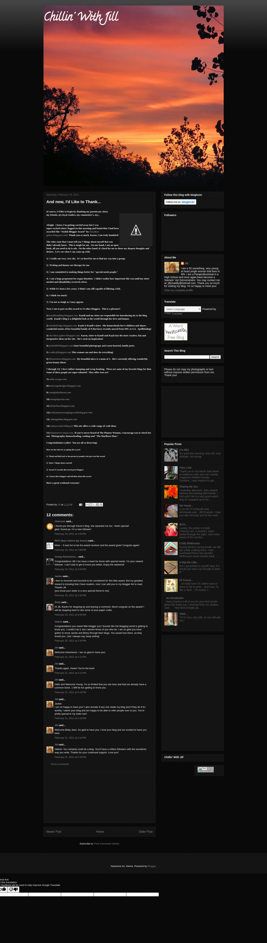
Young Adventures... (66, 556)
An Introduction (175, 598)
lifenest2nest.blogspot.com (62, 358)
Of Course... (186, 580)
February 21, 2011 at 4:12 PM (70, 692)
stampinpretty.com (59, 399)
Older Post (146, 831)
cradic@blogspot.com (60, 352)
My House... (186, 505)
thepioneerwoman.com (61, 432)
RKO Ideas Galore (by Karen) (71, 540)
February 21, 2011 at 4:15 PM (70, 757)
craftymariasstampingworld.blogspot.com (71, 412)
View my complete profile (178, 290)
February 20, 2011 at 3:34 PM (70, 640)
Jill (56, 647)
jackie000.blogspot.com (61, 345)
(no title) (184, 449)
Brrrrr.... (183, 524)
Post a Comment (60, 764)
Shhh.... (183, 613)
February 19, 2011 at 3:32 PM (70, 595)
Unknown (60, 521)
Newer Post (53, 831)
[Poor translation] (13, 889)
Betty (58, 602)
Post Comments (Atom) (106, 843)
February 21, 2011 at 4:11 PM (70, 656)
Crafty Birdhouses (189, 543)
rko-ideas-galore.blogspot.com (64, 335)
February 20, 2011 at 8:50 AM (70, 614)
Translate (173, 313)
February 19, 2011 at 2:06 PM (70, 549)
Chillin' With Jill (80, 18)
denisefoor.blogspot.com (62, 405)
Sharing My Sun (188, 486)
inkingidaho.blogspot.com (64, 419)
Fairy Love (185, 467)
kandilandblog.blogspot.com (63, 315)
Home (100, 831)
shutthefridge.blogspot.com (63, 325)
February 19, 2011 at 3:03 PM (70, 569)
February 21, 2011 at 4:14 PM (70, 737)
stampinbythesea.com (60, 392)
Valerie (58, 621)
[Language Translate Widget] (182, 309)
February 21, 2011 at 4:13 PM (70, 718)
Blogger (152, 866)
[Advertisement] (99, 797)
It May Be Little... (189, 562)
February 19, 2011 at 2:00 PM (70, 533)
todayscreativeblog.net (61, 426)
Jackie (58, 576)
